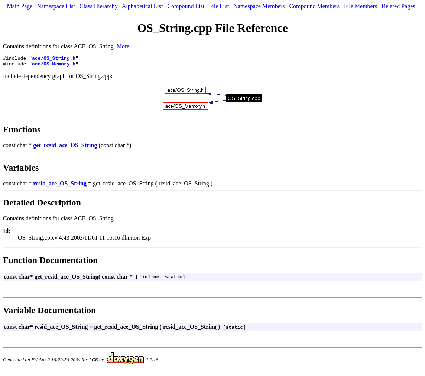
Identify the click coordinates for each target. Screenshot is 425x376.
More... (125, 46)
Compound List (185, 6)
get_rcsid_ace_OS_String (65, 147)
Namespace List (56, 6)
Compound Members (314, 6)
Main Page (20, 6)
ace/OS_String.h (53, 59)
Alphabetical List (142, 6)
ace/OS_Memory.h (53, 65)
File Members (360, 6)
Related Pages (398, 6)
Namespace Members (259, 6)
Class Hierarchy (99, 6)
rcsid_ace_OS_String (60, 185)
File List (219, 6)
